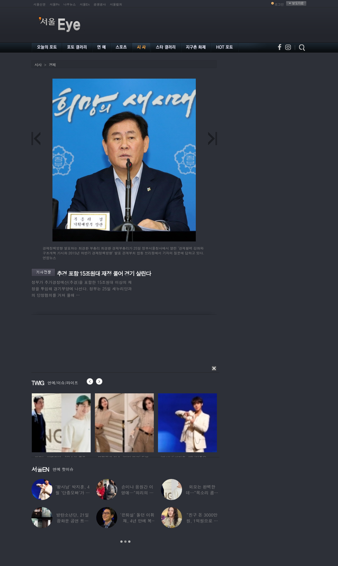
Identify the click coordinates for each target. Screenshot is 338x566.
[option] (42, 422)
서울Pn (54, 4)
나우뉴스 (69, 4)
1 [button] (121, 541)
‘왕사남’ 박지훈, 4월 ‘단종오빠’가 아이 (73, 492)
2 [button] (125, 541)
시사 (38, 64)
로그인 (279, 4)
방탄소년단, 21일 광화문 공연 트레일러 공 (72, 521)
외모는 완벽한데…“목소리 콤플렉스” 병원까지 (202, 492)
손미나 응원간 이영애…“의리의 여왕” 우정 (137, 492)
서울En (84, 4)
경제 (52, 64)
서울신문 (39, 4)
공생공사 (100, 4)
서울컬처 (116, 4)
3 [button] (129, 541)
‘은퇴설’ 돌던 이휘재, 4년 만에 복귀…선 (137, 521)
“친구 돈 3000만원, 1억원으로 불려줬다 (202, 521)
